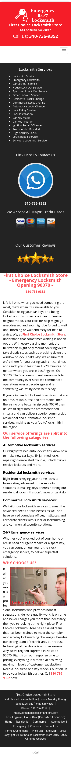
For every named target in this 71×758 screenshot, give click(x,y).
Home (8, 721)
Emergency (19, 726)
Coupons (35, 726)
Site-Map (51, 730)
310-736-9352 (43, 36)
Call (35, 752)
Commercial (40, 721)
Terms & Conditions (16, 730)
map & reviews (45, 703)
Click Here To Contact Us (35, 155)
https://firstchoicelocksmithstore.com (36, 712)
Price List (37, 730)
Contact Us (51, 726)
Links (63, 730)
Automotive (58, 721)
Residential (22, 721)
